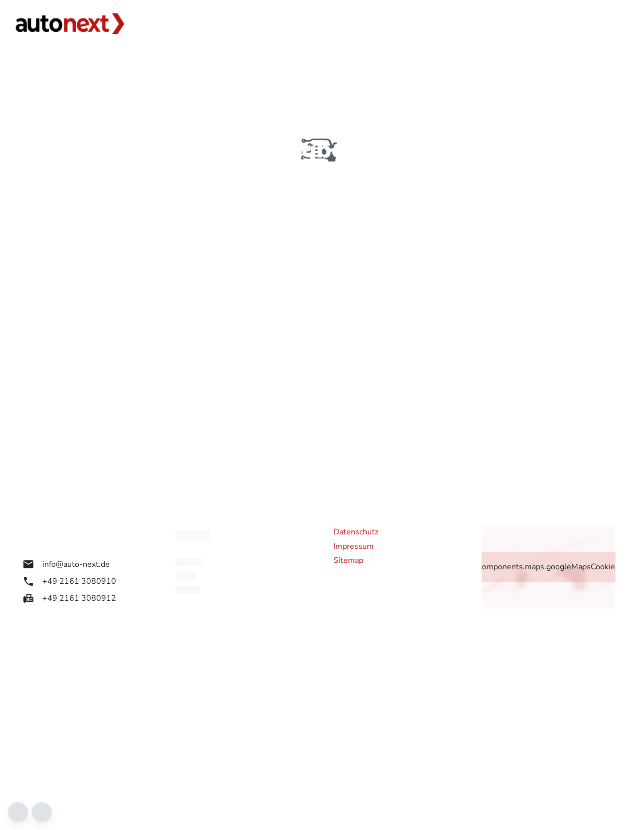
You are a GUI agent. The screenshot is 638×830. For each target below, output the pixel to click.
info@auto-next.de (66, 564)
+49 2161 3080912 (69, 598)
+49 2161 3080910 (69, 581)
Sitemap (348, 560)
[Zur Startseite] (70, 23)
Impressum (353, 546)
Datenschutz (355, 531)
